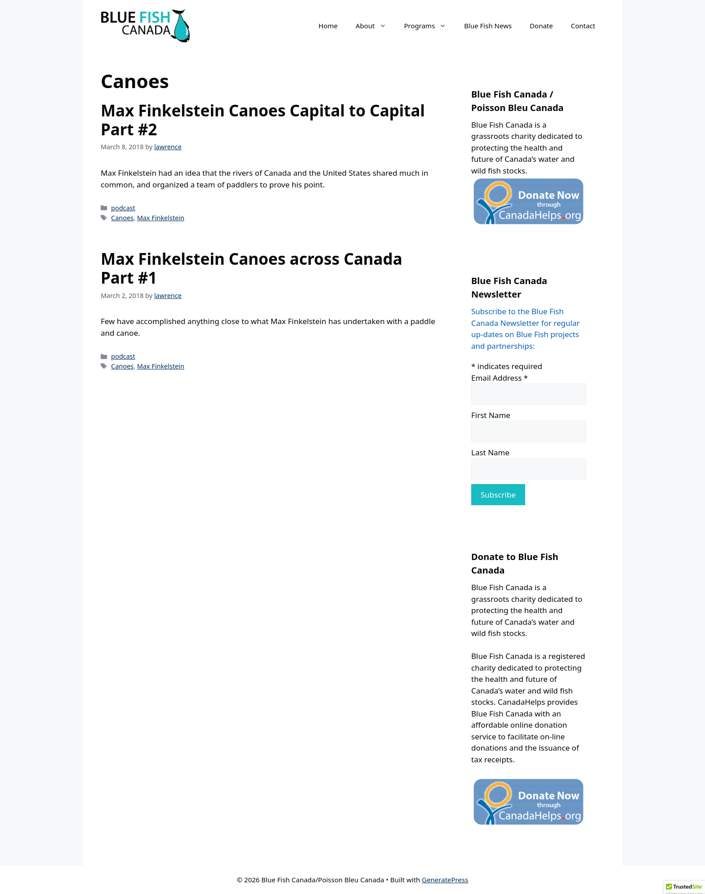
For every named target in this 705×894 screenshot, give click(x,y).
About (375, 25)
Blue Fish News (488, 25)
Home (328, 25)
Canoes (122, 217)
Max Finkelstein (160, 217)
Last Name (490, 452)
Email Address (499, 378)
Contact (583, 25)
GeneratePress (445, 879)
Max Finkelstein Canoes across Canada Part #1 (251, 268)
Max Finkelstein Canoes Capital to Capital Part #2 (263, 120)
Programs (429, 25)
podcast (123, 208)
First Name (490, 415)
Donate (541, 25)
